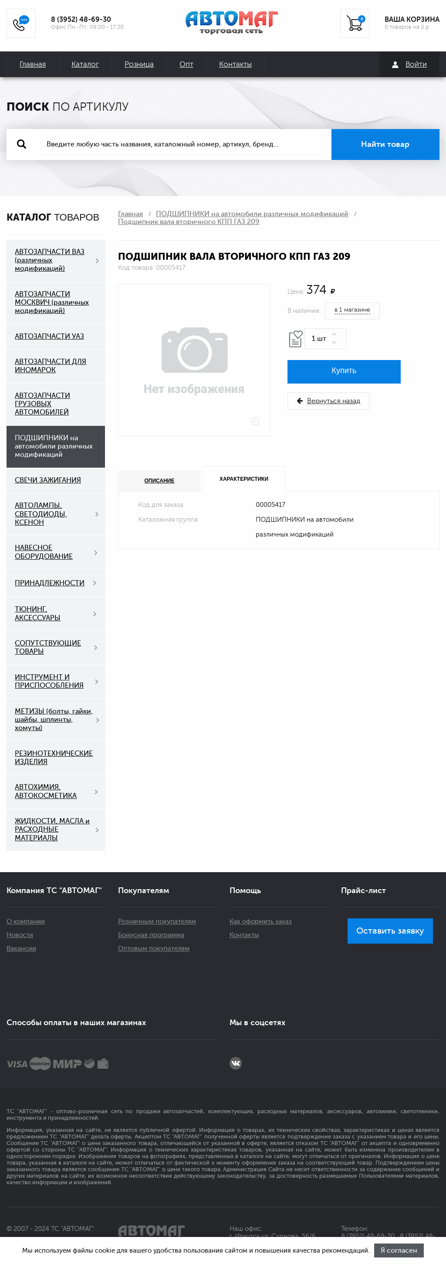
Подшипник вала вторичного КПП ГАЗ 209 (189, 222)
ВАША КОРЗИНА (412, 20)
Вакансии (21, 948)
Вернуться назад (328, 401)
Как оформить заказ (261, 921)
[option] (194, 360)
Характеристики (244, 479)
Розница (139, 64)
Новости (20, 935)
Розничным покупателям (157, 921)
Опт (186, 64)
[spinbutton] (325, 338)
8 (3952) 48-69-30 (81, 20)
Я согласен (399, 1250)
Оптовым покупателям (153, 948)
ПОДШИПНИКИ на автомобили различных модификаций (252, 214)
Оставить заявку (390, 931)
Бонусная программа (151, 935)
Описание (160, 481)
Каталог (85, 64)
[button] (335, 334)
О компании (26, 921)
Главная (33, 64)
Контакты (235, 64)
